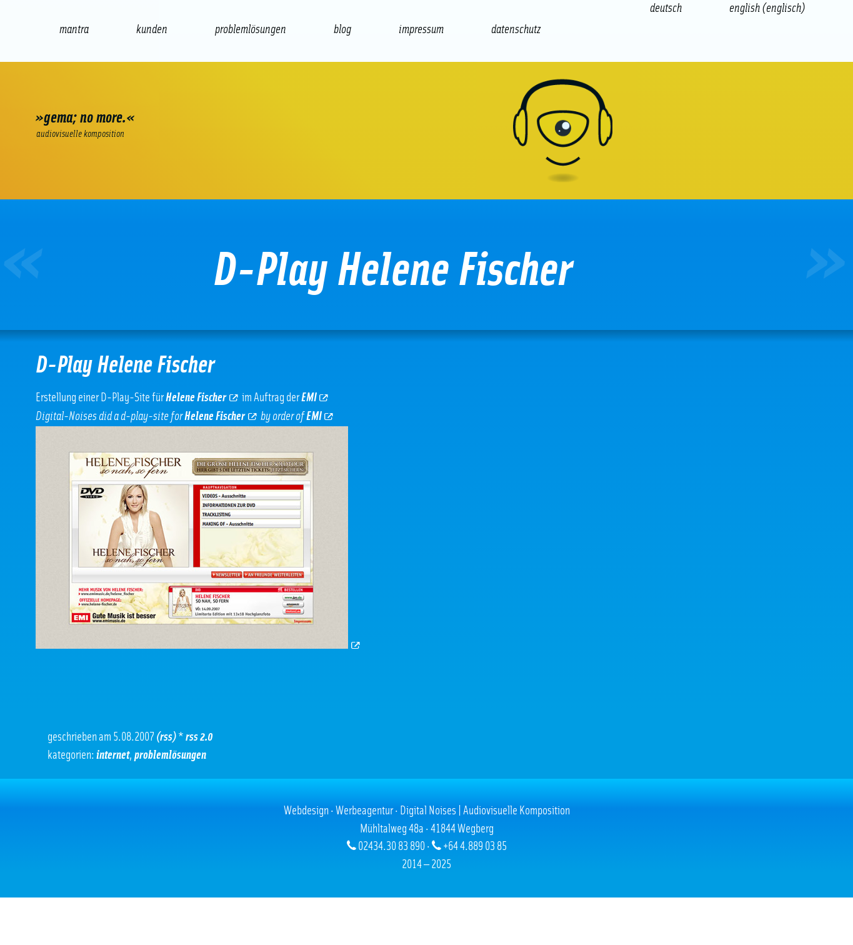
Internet (112, 755)
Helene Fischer (202, 398)
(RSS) (166, 737)
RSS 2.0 (199, 737)
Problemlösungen (170, 755)
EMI (315, 398)
